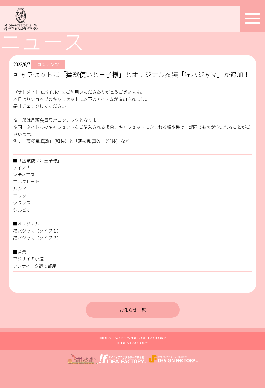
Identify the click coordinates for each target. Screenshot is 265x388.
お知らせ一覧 (132, 310)
